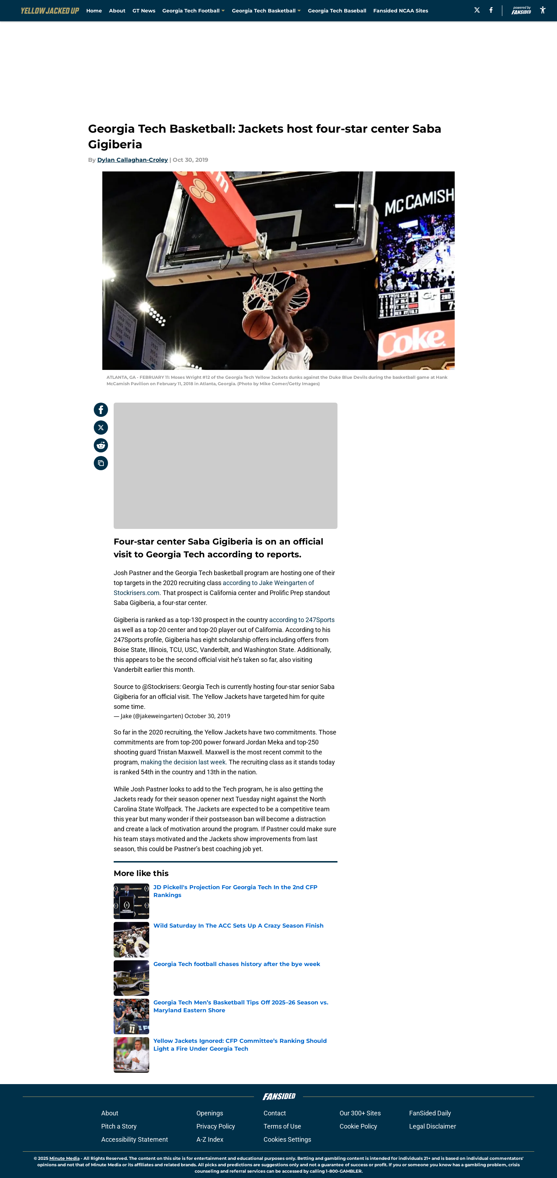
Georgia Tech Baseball (337, 10)
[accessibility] (542, 10)
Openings (209, 1113)
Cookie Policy (358, 1126)
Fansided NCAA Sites (400, 10)
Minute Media (64, 1158)
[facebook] (491, 10)
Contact (275, 1113)
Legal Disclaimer (432, 1126)
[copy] (101, 463)
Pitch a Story (119, 1126)
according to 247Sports (302, 620)
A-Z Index (209, 1139)
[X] (477, 10)
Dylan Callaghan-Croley (132, 159)
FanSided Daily (430, 1113)
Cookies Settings (287, 1139)
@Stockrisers (160, 686)
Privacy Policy (215, 1126)
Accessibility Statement (134, 1139)
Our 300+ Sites (360, 1113)
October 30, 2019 (207, 716)
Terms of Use (282, 1126)
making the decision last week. (185, 762)
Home (94, 10)
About (117, 10)
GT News (144, 10)
